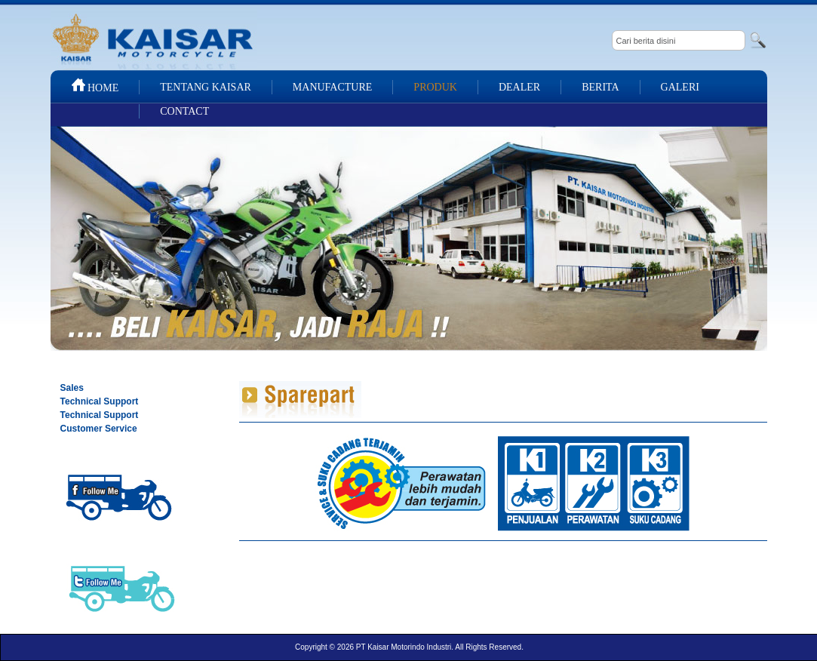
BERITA (600, 87)
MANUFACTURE (333, 87)
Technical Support (99, 401)
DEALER (519, 87)
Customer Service (98, 428)
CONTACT (184, 111)
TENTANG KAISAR (205, 87)
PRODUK (435, 87)
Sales (72, 388)
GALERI (680, 87)
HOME (95, 88)
